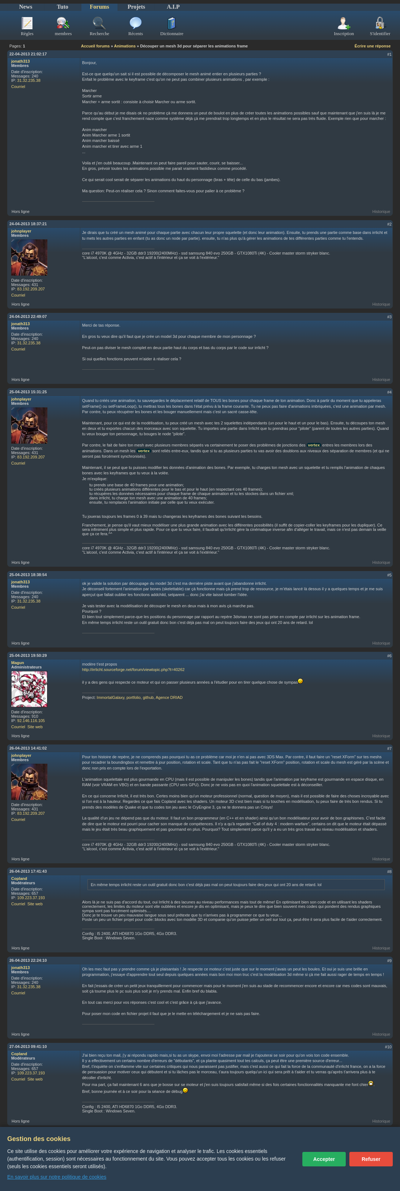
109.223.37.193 (31, 898)
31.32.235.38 (29, 80)
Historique (381, 211)
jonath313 (20, 61)
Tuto (62, 7)
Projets (136, 7)
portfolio (134, 697)
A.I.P (173, 7)
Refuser (371, 1159)
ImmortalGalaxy (110, 697)
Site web (35, 727)
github (148, 697)
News (25, 7)
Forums (99, 7)
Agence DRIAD (169, 697)
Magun (17, 662)
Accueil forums (95, 46)
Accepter (324, 1159)
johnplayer (21, 231)
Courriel (18, 86)
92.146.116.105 (31, 720)
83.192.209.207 (31, 289)
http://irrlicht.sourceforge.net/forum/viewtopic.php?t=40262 (133, 669)
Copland (19, 878)
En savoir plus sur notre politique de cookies (56, 1177)
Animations (125, 46)
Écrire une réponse (372, 46)
